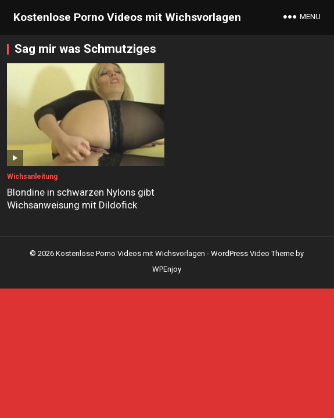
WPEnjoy (166, 269)
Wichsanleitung (32, 176)
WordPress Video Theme (252, 253)
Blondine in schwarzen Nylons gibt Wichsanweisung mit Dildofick (81, 198)
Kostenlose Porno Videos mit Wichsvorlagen (127, 17)
